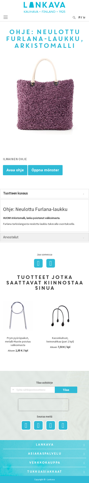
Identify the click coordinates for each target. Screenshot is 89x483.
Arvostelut (10, 237)
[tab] (44, 193)
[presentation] (43, 405)
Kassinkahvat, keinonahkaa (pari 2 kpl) (60, 339)
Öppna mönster (45, 170)
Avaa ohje (15, 170)
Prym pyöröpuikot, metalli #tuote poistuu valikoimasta (18, 341)
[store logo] (44, 7)
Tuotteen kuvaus (15, 193)
